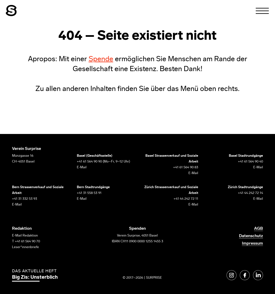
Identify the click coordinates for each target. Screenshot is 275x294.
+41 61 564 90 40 (250, 161)
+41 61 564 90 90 (89, 161)
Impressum (252, 243)
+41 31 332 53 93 (25, 199)
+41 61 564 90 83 (185, 167)
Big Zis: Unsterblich (35, 277)
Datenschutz (251, 236)
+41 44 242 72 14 (250, 193)
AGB (258, 229)
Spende (101, 59)
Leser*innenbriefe (25, 247)
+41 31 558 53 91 (89, 193)
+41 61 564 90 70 (27, 241)
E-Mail (82, 167)
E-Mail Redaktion (25, 235)
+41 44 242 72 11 (186, 199)
